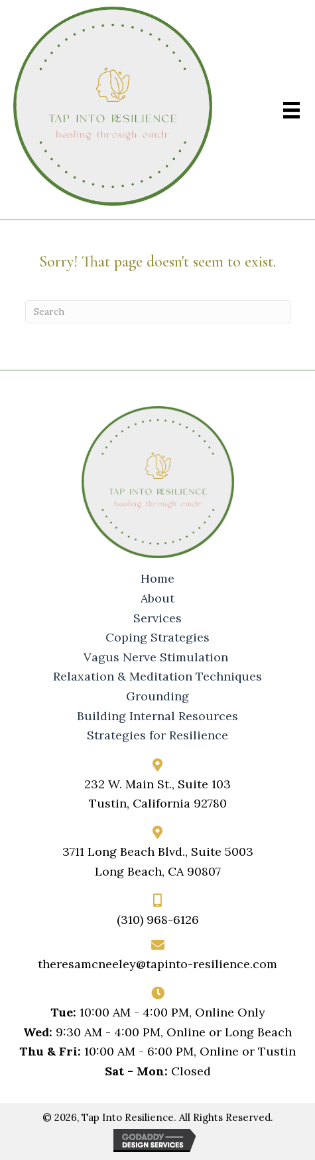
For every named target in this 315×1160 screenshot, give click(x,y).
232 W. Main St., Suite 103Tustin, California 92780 (157, 793)
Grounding (157, 696)
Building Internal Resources (157, 716)
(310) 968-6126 (158, 919)
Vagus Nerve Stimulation (157, 657)
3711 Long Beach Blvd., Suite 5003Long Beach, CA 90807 (157, 861)
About (157, 598)
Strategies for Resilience (157, 735)
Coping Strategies (157, 637)
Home (157, 578)
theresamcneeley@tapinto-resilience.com (157, 964)
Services (157, 618)
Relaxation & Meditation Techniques (157, 676)
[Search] (157, 311)
